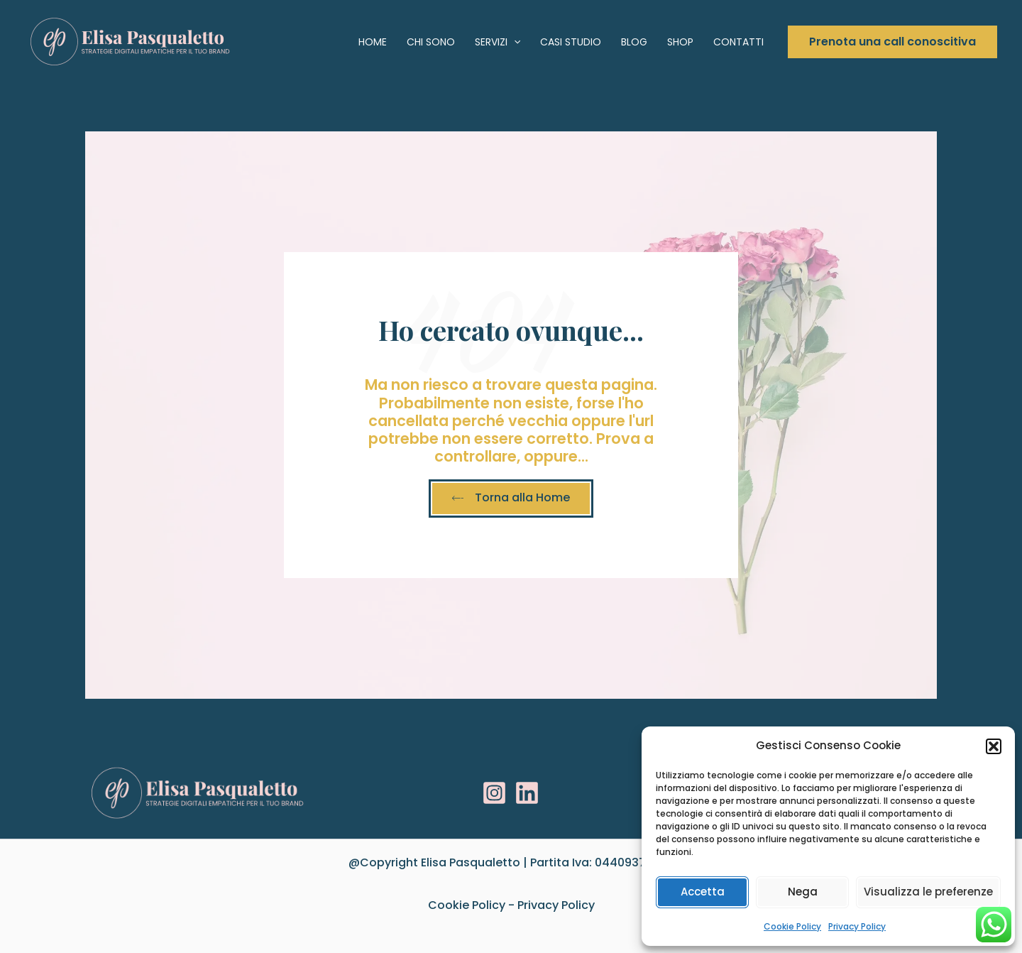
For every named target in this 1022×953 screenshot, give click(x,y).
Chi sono (431, 42)
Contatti (738, 42)
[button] (994, 746)
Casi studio (570, 42)
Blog (634, 42)
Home (372, 42)
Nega (803, 891)
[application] (513, 41)
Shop (680, 42)
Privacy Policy (857, 926)
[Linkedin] (527, 792)
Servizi (497, 41)
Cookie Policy (792, 926)
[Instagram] (494, 792)
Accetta (703, 891)
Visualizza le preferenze (928, 891)
